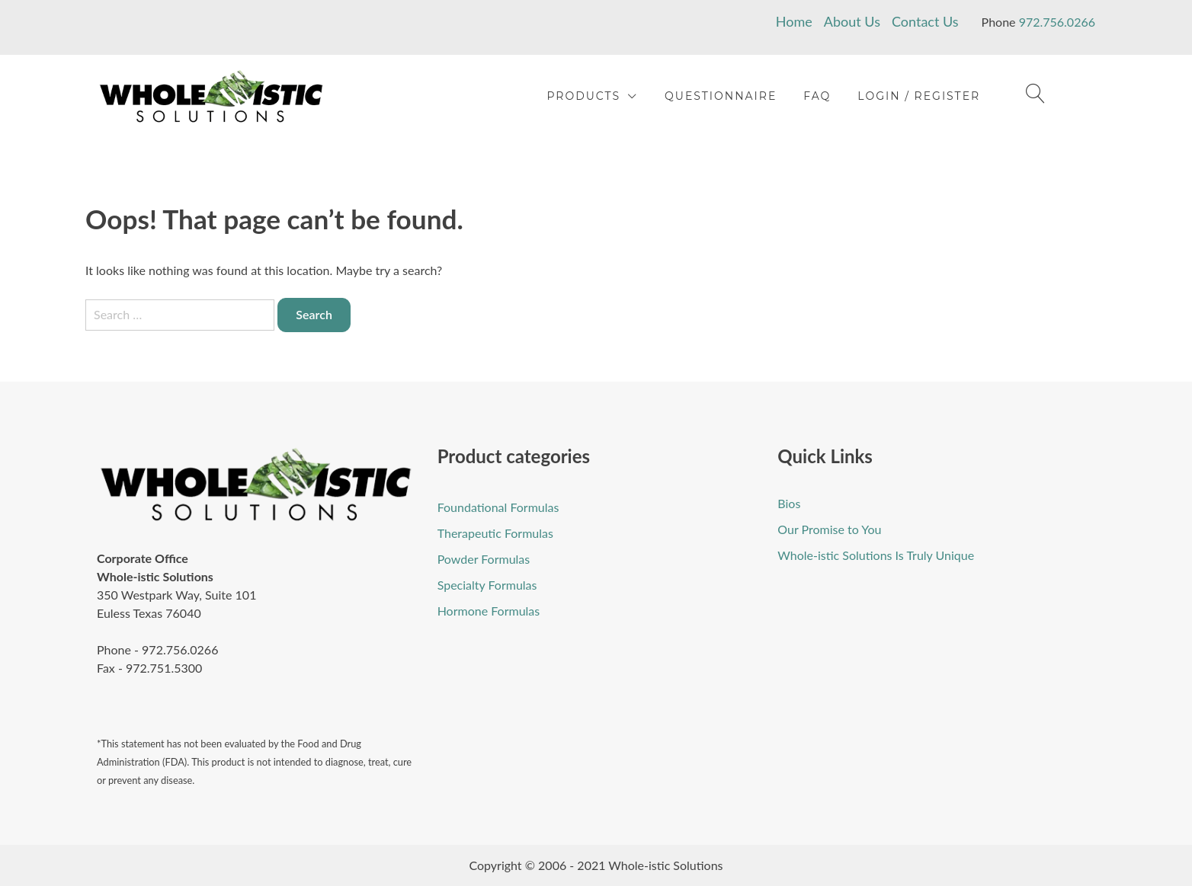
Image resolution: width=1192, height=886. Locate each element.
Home (794, 21)
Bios (788, 503)
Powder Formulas (483, 559)
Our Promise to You (829, 529)
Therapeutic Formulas (495, 533)
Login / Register (918, 96)
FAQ (817, 96)
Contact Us (925, 21)
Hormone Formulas (488, 610)
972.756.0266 (1057, 21)
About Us (852, 21)
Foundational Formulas (498, 507)
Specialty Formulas (487, 584)
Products (583, 96)
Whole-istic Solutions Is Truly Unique (875, 555)
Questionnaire (721, 96)
